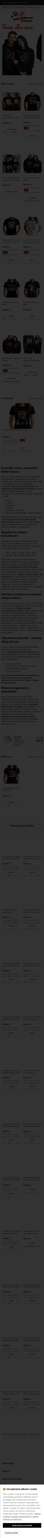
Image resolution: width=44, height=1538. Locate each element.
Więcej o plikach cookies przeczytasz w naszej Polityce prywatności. (22, 1516)
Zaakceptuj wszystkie (22, 1525)
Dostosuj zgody (11, 1533)
